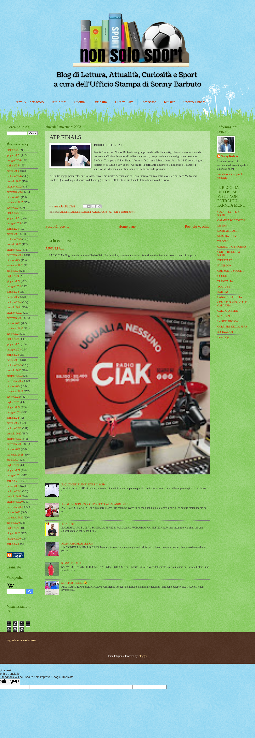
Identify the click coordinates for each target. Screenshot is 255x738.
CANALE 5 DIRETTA (229, 297)
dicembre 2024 (15, 249)
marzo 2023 (13, 360)
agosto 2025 (13, 207)
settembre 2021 (15, 454)
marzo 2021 (13, 486)
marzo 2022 (13, 423)
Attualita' (59, 102)
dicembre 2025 (15, 186)
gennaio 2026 (14, 181)
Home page (127, 226)
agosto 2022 (13, 396)
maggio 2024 (14, 286)
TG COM (222, 241)
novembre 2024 (15, 255)
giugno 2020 (13, 533)
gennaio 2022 (14, 433)
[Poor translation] (14, 682)
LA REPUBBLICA (227, 321)
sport (115, 211)
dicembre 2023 (15, 312)
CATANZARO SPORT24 (231, 220)
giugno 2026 (13, 155)
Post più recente (57, 226)
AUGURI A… (54, 248)
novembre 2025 (15, 191)
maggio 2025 (14, 223)
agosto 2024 (13, 270)
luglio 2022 (13, 402)
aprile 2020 (13, 543)
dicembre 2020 (15, 501)
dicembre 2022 (15, 375)
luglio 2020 (13, 528)
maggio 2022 (14, 412)
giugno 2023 (13, 344)
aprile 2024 (13, 291)
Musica (169, 102)
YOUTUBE (223, 286)
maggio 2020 (14, 538)
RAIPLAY (223, 291)
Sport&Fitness (194, 102)
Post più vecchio (197, 226)
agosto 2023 (13, 333)
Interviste (148, 102)
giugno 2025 (13, 218)
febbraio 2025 (14, 239)
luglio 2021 (13, 465)
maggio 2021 (14, 475)
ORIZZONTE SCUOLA (230, 270)
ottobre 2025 (13, 197)
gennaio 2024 (14, 307)
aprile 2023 (13, 354)
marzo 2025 (13, 233)
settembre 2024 (15, 265)
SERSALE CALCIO (72, 563)
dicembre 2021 (15, 438)
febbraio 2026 (14, 176)
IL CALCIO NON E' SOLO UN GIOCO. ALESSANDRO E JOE (96, 504)
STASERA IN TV (226, 236)
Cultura (96, 211)
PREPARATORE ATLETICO (77, 543)
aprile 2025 (13, 228)
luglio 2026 (13, 149)
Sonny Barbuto (229, 156)
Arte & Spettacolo (30, 102)
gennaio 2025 (14, 244)
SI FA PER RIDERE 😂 (74, 582)
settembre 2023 (15, 328)
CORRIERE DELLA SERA (232, 326)
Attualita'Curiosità (81, 211)
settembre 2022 (15, 391)
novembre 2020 (15, 507)
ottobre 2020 (13, 512)
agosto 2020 (13, 522)
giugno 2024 (13, 281)
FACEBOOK (224, 265)
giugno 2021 (13, 470)
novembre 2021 (15, 444)
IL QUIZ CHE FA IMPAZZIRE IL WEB (83, 484)
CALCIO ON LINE (228, 310)
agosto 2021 (13, 459)
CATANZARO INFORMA (231, 246)
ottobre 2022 (13, 386)
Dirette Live (124, 102)
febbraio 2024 (14, 302)
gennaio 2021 (14, 496)
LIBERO (222, 225)
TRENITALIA (225, 281)
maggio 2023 (14, 349)
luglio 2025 (13, 212)
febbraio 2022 (14, 428)
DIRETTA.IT (224, 260)
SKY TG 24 (223, 316)
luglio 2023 (13, 339)
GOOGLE (222, 276)
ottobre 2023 (13, 323)
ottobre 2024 (13, 260)
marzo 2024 (13, 297)
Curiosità (100, 102)
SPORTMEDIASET (228, 230)
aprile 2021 (13, 480)
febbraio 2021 (14, 491)
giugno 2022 (13, 407)
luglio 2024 (13, 276)
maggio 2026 (14, 160)
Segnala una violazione (21, 640)
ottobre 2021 (13, 449)
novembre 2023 (15, 317)
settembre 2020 (15, 517)
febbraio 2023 (14, 365)
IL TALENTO (68, 524)
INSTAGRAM (225, 331)
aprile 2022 (13, 417)
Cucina (79, 102)
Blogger (142, 656)
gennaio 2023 (14, 370)
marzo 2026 (13, 171)
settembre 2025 (15, 202)
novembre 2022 (15, 381)
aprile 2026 (13, 165)
